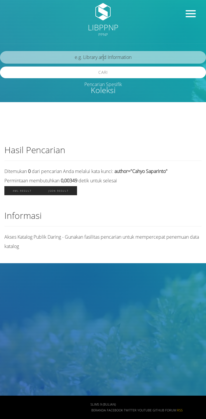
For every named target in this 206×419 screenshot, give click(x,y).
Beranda (98, 410)
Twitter (130, 410)
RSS (180, 410)
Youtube (144, 410)
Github (158, 410)
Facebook (115, 410)
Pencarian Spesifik (103, 84)
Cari (103, 72)
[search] (103, 57)
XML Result (22, 190)
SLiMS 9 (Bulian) (103, 404)
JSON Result (58, 190)
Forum (170, 410)
